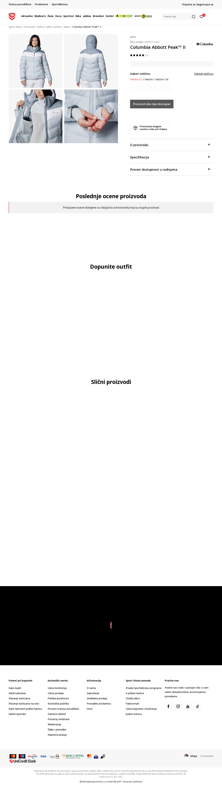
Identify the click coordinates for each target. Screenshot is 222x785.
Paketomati (132, 703)
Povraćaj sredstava (58, 719)
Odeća (40, 26)
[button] (179, 17)
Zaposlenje (93, 693)
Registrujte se (205, 4)
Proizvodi (29, 26)
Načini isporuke (17, 714)
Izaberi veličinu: (140, 73)
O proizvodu (170, 144)
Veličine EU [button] (136, 79)
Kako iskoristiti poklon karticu (25, 708)
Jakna (67, 26)
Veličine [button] (149, 79)
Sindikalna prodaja (97, 698)
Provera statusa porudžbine (63, 708)
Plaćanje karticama (19, 698)
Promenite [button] (207, 756)
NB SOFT (117, 781)
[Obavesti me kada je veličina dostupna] (133, 88)
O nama (91, 688)
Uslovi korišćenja (57, 688)
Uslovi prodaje (56, 693)
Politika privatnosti (58, 698)
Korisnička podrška (58, 703)
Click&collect (133, 698)
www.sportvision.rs (96, 781)
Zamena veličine (57, 714)
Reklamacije (54, 724)
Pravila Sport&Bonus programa (143, 688)
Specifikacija (170, 157)
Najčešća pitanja (57, 734)
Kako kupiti (15, 688)
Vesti (89, 708)
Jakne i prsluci (54, 26)
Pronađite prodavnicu (99, 703)
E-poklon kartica (135, 693)
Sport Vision (15, 26)
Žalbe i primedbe (57, 729)
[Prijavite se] (201, 16)
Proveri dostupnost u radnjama (170, 169)
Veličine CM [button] (161, 79)
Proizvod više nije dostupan (151, 104)
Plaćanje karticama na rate (24, 703)
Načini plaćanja (17, 693)
